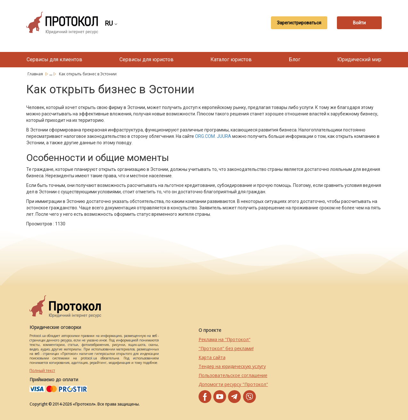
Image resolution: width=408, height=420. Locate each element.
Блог (294, 59)
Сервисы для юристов (146, 59)
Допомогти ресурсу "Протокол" (233, 384)
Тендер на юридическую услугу (232, 366)
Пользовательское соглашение (233, 375)
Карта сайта (212, 357)
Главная (36, 74)
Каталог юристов (231, 59)
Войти (359, 22)
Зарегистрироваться (299, 22)
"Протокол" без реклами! (226, 348)
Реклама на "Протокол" (224, 339)
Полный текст (42, 370)
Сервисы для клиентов (54, 59)
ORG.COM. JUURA (213, 136)
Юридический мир (359, 59)
